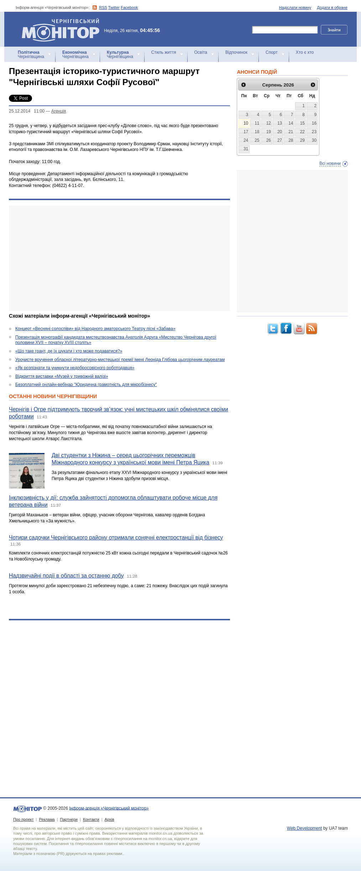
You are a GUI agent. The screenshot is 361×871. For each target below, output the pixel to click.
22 (302, 131)
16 (314, 123)
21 (290, 131)
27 (279, 140)
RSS (103, 7)
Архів (109, 819)
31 (246, 148)
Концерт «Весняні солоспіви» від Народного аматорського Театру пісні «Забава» (95, 328)
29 (302, 140)
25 (257, 140)
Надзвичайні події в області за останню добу (66, 576)
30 (314, 140)
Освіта (200, 52)
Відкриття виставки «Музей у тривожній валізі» (61, 376)
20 (279, 131)
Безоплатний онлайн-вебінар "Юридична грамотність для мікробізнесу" (86, 384)
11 (257, 123)
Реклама (46, 819)
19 (268, 131)
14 (290, 123)
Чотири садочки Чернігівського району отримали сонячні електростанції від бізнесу (116, 537)
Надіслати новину (295, 7)
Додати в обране (332, 7)
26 (268, 140)
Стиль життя (163, 52)
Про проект (23, 819)
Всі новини (330, 163)
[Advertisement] (114, 258)
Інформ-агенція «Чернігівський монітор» (63, 29)
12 (268, 123)
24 (246, 140)
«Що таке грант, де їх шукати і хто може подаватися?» (68, 351)
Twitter (114, 7)
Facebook (129, 7)
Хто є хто (305, 52)
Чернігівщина (31, 54)
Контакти (91, 819)
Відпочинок (236, 52)
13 (279, 123)
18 (257, 131)
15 (302, 123)
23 (314, 131)
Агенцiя (58, 111)
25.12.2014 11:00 (27, 111)
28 (290, 140)
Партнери (69, 819)
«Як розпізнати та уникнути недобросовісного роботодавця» (75, 367)
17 (246, 131)
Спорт (272, 52)
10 (246, 123)
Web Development (304, 828)
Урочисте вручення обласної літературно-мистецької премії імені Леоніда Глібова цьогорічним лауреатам (120, 359)
